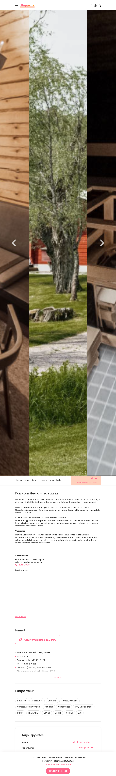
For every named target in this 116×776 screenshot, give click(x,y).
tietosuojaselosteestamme (58, 764)
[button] (16, 5)
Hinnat (44, 480)
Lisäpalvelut (56, 480)
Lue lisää (58, 677)
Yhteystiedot (31, 480)
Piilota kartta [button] (20, 616)
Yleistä (18, 480)
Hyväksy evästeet (58, 770)
